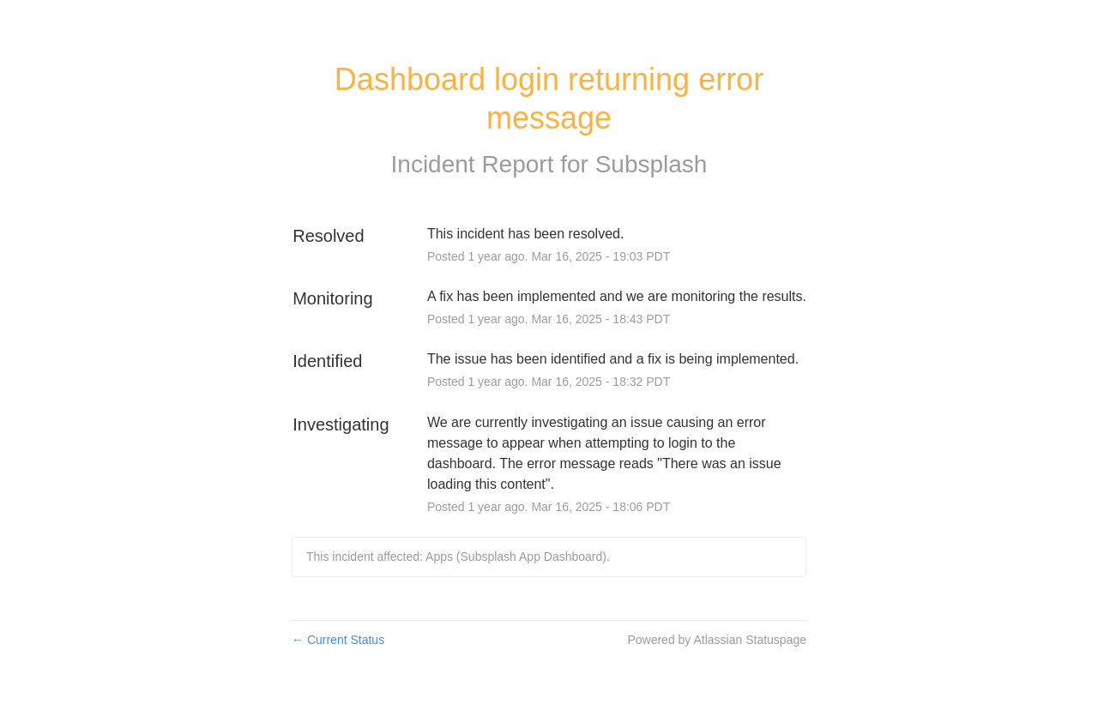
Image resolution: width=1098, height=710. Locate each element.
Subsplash (651, 164)
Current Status (338, 640)
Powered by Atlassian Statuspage (716, 640)
